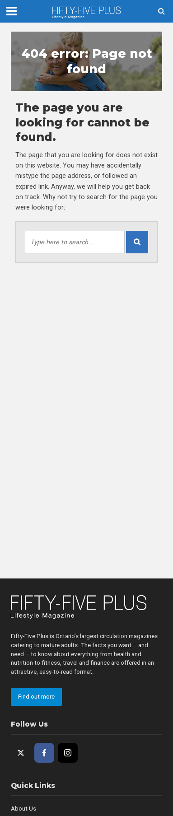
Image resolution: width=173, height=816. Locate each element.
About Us (23, 808)
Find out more (36, 696)
